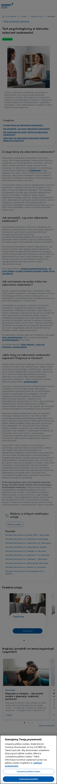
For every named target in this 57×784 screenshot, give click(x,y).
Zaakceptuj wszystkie (28, 779)
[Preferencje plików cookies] (2, 781)
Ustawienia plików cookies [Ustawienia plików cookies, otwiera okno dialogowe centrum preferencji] (28, 771)
